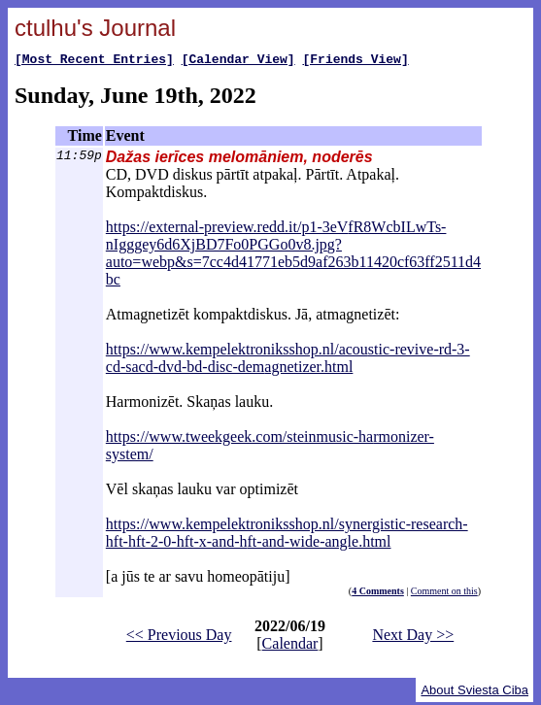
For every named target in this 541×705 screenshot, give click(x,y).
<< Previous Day (179, 637)
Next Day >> (413, 637)
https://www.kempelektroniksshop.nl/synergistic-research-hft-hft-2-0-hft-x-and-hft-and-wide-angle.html (287, 536)
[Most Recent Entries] (94, 61)
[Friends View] (355, 61)
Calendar (290, 646)
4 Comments (378, 593)
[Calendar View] (238, 61)
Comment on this (444, 593)
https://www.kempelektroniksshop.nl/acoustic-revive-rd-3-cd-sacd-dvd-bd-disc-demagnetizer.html (288, 361)
